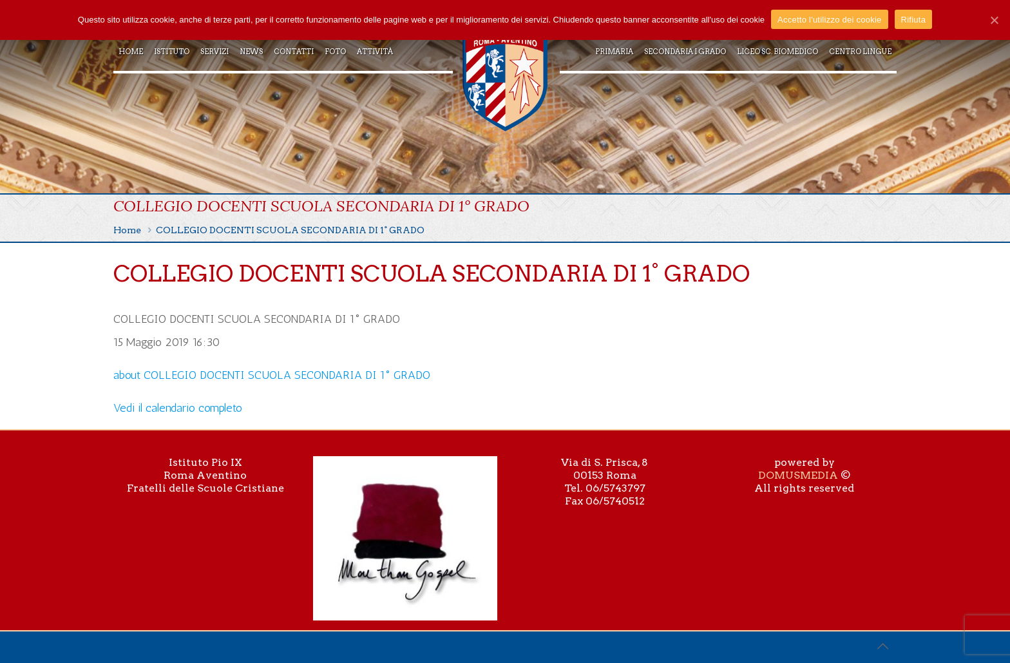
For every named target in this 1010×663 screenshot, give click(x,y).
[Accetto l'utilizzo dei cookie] (993, 20)
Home (127, 230)
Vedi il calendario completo (177, 408)
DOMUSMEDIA (798, 475)
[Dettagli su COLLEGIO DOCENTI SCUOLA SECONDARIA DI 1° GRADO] (271, 375)
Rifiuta (913, 19)
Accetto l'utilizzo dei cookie (829, 19)
